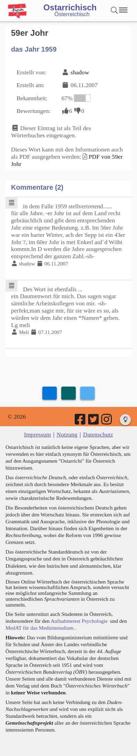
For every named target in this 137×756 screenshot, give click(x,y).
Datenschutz (98, 434)
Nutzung (66, 434)
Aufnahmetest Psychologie (79, 621)
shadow (80, 72)
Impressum (37, 434)
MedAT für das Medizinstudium (40, 628)
